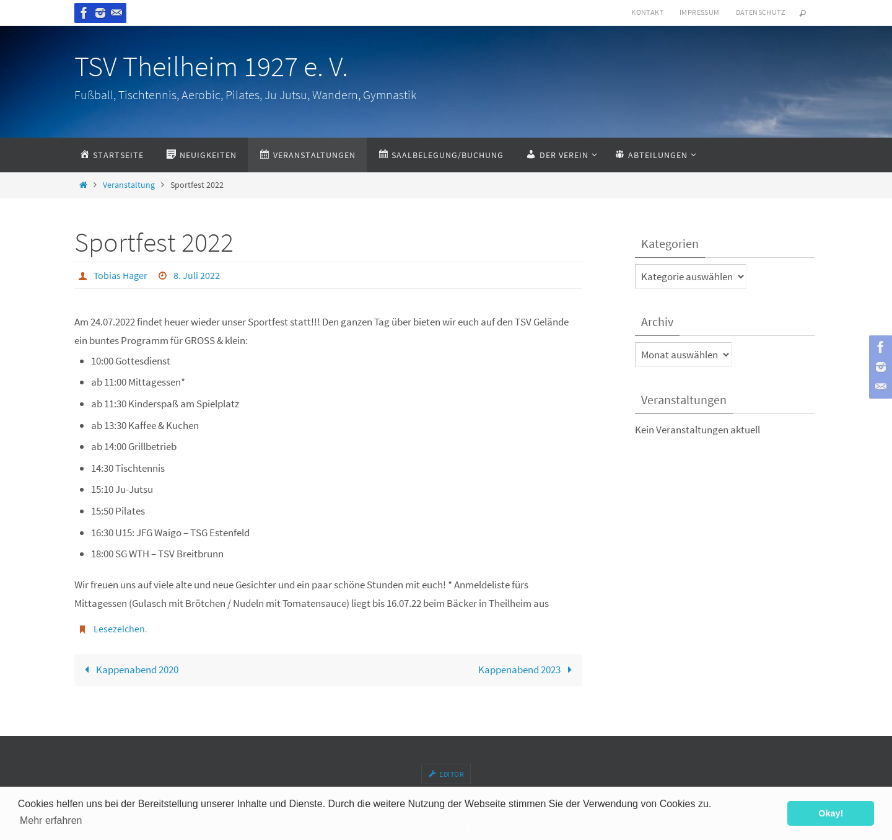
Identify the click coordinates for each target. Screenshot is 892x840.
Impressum (700, 12)
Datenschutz (760, 12)
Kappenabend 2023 (527, 669)
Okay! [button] (830, 813)
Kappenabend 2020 (128, 669)
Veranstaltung (129, 185)
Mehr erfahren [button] (51, 820)
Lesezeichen (119, 628)
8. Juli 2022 (196, 275)
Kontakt (647, 12)
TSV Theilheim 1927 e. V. (211, 66)
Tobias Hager (120, 275)
